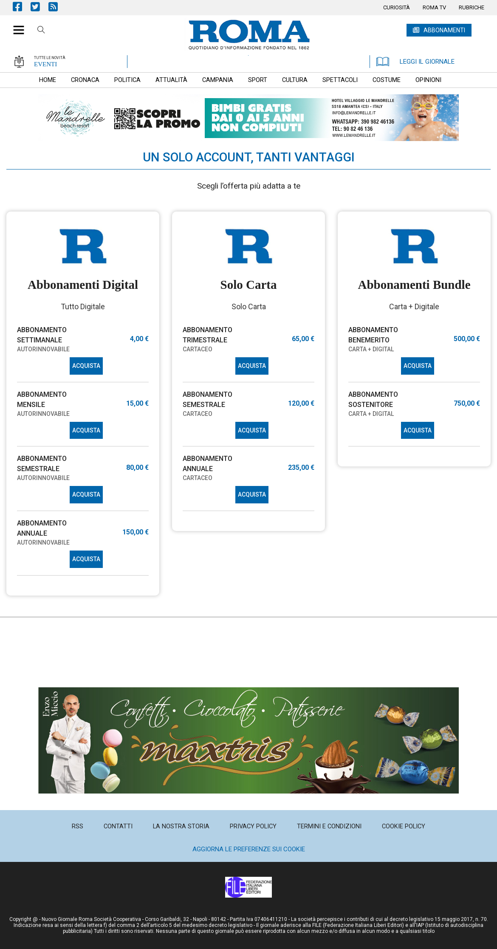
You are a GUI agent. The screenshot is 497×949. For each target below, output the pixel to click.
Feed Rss (57, 6)
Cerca (41, 31)
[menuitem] (396, 7)
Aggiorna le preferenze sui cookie (248, 849)
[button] (15, 25)
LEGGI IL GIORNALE (415, 61)
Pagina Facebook (22, 6)
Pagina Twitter (39, 6)
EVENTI (45, 64)
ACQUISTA (86, 365)
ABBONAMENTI (444, 30)
